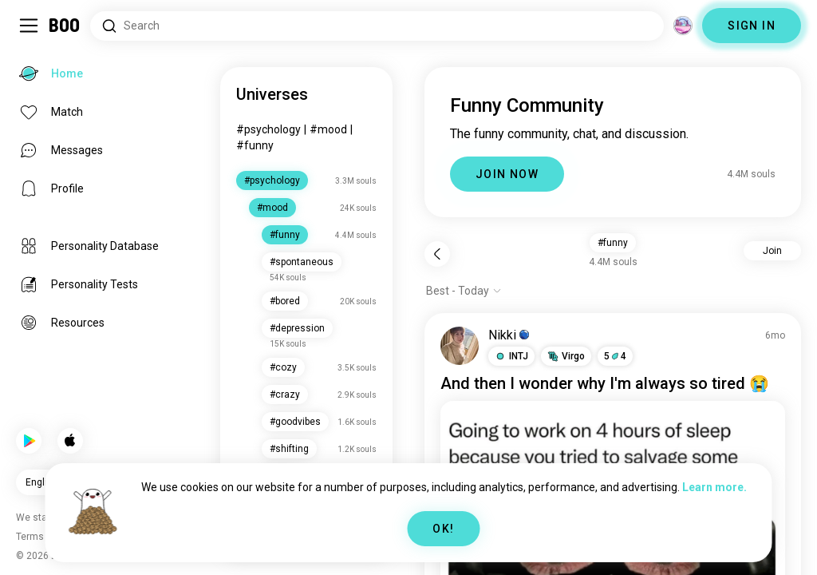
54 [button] (615, 356)
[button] (511, 356)
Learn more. (714, 487)
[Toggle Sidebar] (29, 25)
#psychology (268, 129)
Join (772, 250)
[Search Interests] (377, 26)
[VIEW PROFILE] (459, 346)
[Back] (437, 254)
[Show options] (464, 290)
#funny (255, 145)
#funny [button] (613, 242)
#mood (328, 129)
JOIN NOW (507, 174)
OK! (443, 528)
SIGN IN (752, 25)
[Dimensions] (683, 25)
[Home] (65, 25)
